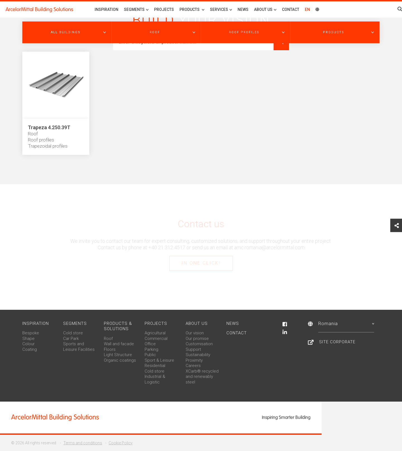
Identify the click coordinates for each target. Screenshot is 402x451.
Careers (193, 365)
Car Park (71, 338)
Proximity (194, 360)
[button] (67, 32)
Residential (155, 365)
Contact (290, 9)
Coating (29, 349)
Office (150, 343)
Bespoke (30, 332)
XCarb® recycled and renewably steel (202, 377)
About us (197, 323)
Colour (28, 343)
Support (193, 349)
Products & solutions (118, 326)
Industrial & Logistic (155, 379)
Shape (28, 338)
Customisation (199, 343)
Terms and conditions (82, 443)
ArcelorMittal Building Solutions (39, 9)
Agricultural (155, 332)
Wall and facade (119, 343)
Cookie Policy (121, 443)
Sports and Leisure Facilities (79, 346)
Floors (110, 349)
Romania (346, 323)
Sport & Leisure (159, 360)
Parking (151, 349)
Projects (164, 9)
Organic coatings (120, 360)
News (243, 9)
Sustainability (198, 354)
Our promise (197, 338)
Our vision (195, 332)
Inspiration (106, 9)
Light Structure (118, 354)
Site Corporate (337, 341)
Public (150, 354)
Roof (108, 338)
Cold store (73, 332)
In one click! (201, 263)
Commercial (156, 338)
